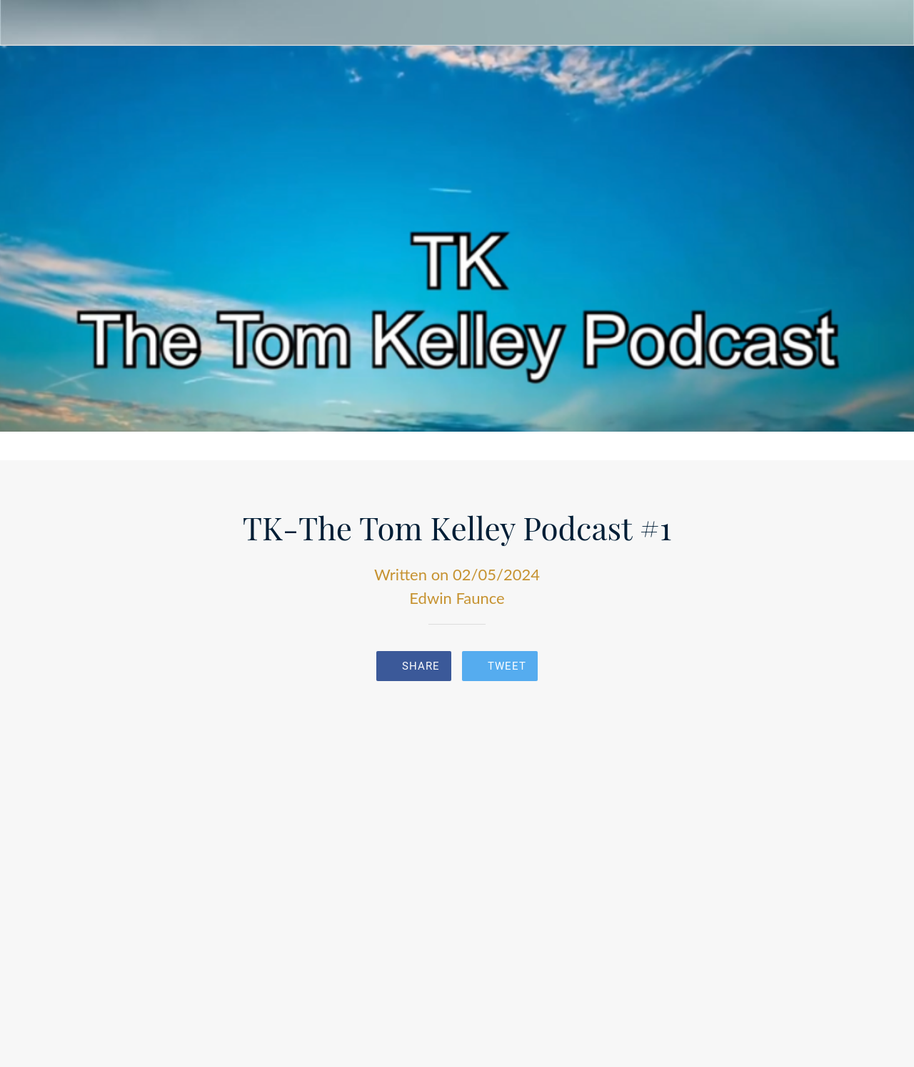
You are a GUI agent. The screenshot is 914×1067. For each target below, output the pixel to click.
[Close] (22, 22)
